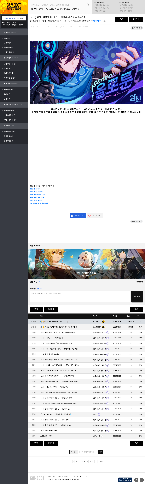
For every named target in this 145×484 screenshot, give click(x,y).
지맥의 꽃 (76, 9)
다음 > (101, 462)
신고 (104, 21)
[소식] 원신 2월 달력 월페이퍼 (49, 354)
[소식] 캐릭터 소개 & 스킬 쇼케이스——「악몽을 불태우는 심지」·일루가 (59, 392)
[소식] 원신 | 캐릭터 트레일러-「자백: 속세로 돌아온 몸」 (58, 332)
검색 (100, 452)
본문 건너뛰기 (97, 21)
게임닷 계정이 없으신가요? (10, 22)
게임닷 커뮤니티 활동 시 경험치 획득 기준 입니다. (60, 327)
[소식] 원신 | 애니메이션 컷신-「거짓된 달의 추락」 (56, 398)
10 (96, 462)
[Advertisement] (86, 34)
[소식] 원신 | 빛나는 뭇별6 (48, 431)
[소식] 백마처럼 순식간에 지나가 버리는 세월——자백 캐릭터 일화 (59, 403)
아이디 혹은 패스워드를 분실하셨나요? (13, 25)
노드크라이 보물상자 (56, 9)
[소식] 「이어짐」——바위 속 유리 (51, 338)
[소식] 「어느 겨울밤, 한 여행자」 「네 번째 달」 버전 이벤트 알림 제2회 (59, 349)
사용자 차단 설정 (137, 28)
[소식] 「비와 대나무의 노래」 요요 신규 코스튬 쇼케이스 (58, 371)
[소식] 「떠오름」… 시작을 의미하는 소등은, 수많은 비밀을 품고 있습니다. (59, 365)
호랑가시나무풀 (43, 9)
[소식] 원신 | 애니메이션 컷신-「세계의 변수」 (55, 420)
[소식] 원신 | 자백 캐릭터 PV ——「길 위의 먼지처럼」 (57, 376)
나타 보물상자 (67, 9)
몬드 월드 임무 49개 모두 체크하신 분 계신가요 (54, 414)
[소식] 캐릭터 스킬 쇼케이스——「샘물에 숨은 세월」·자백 (58, 381)
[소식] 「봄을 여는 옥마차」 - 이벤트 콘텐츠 (54, 387)
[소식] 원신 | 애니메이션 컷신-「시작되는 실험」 (55, 425)
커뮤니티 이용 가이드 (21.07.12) (55, 321)
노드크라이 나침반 (46, 436)
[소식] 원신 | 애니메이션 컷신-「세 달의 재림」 (55, 409)
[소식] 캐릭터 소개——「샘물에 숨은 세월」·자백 (56, 343)
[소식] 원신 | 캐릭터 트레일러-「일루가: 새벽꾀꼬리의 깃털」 (59, 360)
